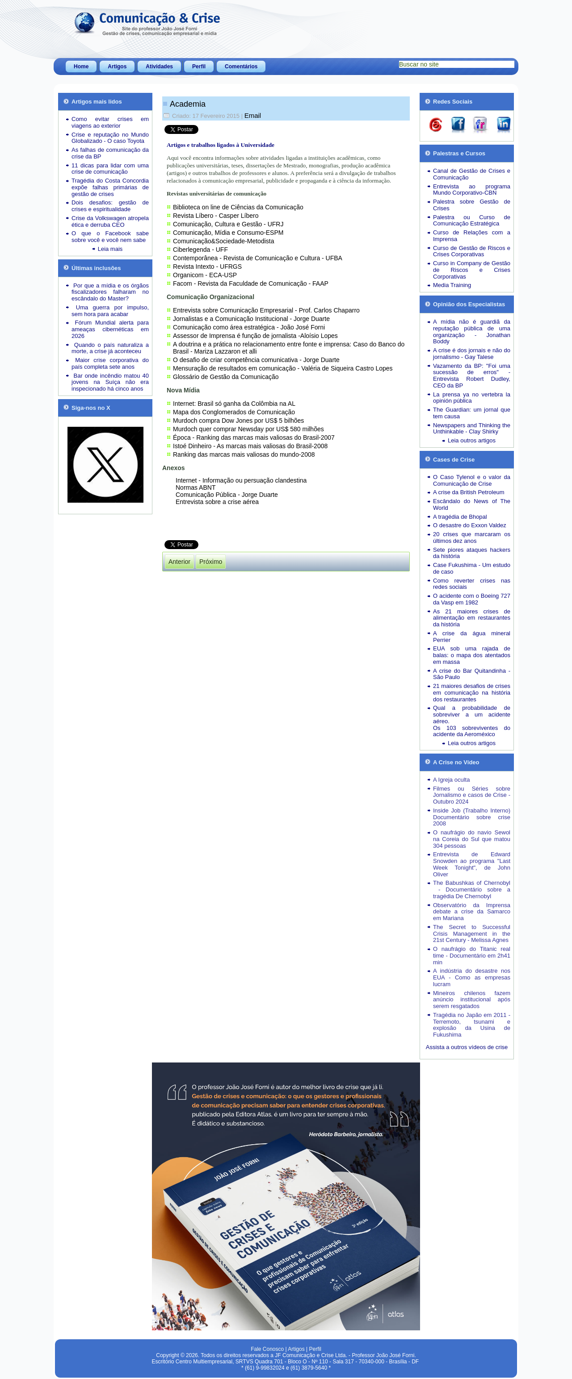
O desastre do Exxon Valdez (469, 525)
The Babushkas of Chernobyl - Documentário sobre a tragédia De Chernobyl (471, 889)
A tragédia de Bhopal (460, 516)
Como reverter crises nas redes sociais (471, 584)
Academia (188, 104)
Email (252, 115)
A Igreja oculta (451, 779)
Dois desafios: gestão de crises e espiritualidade (110, 205)
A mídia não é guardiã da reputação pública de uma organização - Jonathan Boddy (471, 331)
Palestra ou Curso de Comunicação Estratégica (471, 220)
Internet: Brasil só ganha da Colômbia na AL (234, 403)
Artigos (117, 66)
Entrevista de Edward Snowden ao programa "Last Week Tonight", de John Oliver (471, 864)
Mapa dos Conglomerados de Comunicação (234, 412)
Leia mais (110, 249)
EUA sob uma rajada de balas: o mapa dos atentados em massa (471, 655)
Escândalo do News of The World (471, 504)
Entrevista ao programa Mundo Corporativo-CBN (471, 189)
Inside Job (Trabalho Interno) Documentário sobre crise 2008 (471, 817)
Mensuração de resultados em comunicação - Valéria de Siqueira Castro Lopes (283, 368)
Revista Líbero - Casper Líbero (215, 215)
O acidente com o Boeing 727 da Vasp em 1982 (471, 599)
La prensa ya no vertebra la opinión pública (471, 397)
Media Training (452, 285)
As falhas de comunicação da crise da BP (110, 153)
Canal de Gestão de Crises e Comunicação (471, 174)
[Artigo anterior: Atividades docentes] (179, 561)
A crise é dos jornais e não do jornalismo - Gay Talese (471, 353)
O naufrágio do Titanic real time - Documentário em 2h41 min (471, 956)
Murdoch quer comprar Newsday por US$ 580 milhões (248, 429)
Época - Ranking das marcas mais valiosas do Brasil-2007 (254, 437)
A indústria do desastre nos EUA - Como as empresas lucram (471, 977)
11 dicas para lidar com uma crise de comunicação (110, 168)
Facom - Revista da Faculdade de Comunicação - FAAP (250, 283)
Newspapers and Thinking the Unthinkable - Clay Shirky (471, 428)
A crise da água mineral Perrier (471, 636)
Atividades (159, 66)
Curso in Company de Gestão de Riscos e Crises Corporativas (471, 270)
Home (81, 66)
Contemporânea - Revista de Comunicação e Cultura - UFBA (257, 258)
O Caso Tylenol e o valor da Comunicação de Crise (471, 480)
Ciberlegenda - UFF (200, 249)
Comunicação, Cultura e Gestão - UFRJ (228, 224)
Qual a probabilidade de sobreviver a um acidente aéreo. (471, 714)
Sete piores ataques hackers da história (471, 553)
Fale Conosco (267, 1349)
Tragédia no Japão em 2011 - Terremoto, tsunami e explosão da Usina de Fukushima (471, 1025)
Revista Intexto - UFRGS (207, 266)
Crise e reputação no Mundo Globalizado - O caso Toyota (110, 138)
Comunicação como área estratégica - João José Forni (249, 327)
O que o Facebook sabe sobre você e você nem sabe (110, 236)
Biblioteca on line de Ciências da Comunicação (238, 207)
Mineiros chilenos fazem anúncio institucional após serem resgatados (471, 1000)
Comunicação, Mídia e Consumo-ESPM (228, 232)
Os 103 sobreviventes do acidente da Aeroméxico (471, 731)
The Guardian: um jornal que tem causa (471, 413)
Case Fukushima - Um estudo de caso (471, 568)
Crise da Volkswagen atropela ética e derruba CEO (110, 221)
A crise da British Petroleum (469, 492)
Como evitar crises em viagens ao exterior (110, 122)
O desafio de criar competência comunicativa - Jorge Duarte (256, 359)
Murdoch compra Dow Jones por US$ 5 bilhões (238, 420)
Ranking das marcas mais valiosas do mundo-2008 (244, 454)
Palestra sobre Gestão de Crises (471, 205)
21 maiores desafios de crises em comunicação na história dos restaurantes (471, 693)
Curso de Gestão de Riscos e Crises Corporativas (471, 251)
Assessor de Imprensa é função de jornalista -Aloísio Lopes (255, 335)
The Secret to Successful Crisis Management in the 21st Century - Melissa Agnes (471, 934)
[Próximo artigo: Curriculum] (211, 561)
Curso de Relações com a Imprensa (471, 235)
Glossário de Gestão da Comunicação (226, 376)
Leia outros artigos (472, 440)
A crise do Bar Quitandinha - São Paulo (471, 674)
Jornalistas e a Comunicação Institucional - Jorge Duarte (251, 318)
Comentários (241, 66)
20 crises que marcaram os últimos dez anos (471, 537)
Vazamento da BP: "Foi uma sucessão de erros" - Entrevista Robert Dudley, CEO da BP (471, 375)
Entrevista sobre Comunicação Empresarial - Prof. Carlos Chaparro (266, 310)
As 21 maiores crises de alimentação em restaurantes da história (471, 618)
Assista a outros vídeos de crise (467, 1047)
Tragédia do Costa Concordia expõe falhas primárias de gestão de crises (110, 187)
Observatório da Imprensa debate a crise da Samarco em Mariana (471, 912)
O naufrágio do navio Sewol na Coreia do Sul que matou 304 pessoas (471, 839)
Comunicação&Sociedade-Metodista (223, 241)
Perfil (199, 66)
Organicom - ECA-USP (205, 275)
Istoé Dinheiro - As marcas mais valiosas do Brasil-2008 (250, 446)
